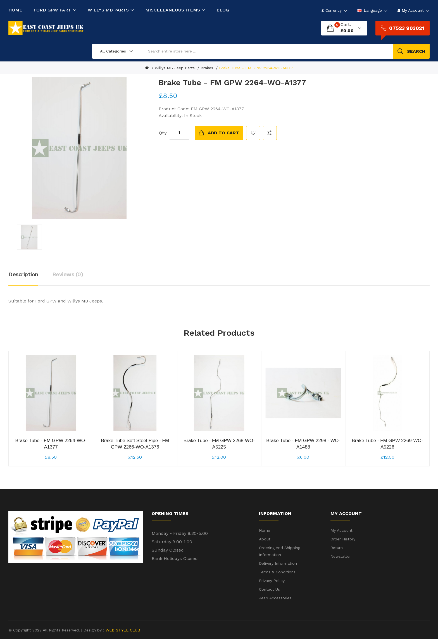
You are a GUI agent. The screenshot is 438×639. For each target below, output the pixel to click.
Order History (342, 539)
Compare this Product (270, 133)
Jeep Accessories (275, 598)
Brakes (207, 68)
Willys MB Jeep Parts (175, 68)
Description (23, 274)
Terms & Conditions (277, 572)
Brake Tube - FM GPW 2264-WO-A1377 (256, 68)
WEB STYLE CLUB (122, 630)
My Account (341, 530)
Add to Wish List (253, 133)
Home (264, 530)
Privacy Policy (272, 580)
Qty (163, 132)
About (264, 539)
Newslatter (340, 556)
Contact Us (269, 589)
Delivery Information (278, 563)
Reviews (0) (67, 274)
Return (336, 547)
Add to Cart (223, 132)
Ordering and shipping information (279, 551)
